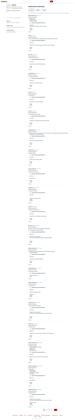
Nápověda (21, 415)
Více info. (67, 13)
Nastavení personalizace (45, 415)
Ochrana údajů (37, 415)
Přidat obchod (15, 415)
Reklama (60, 415)
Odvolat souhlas (55, 415)
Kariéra (39, 416)
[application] (13, 15)
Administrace (30, 415)
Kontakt (35, 416)
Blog (25, 415)
